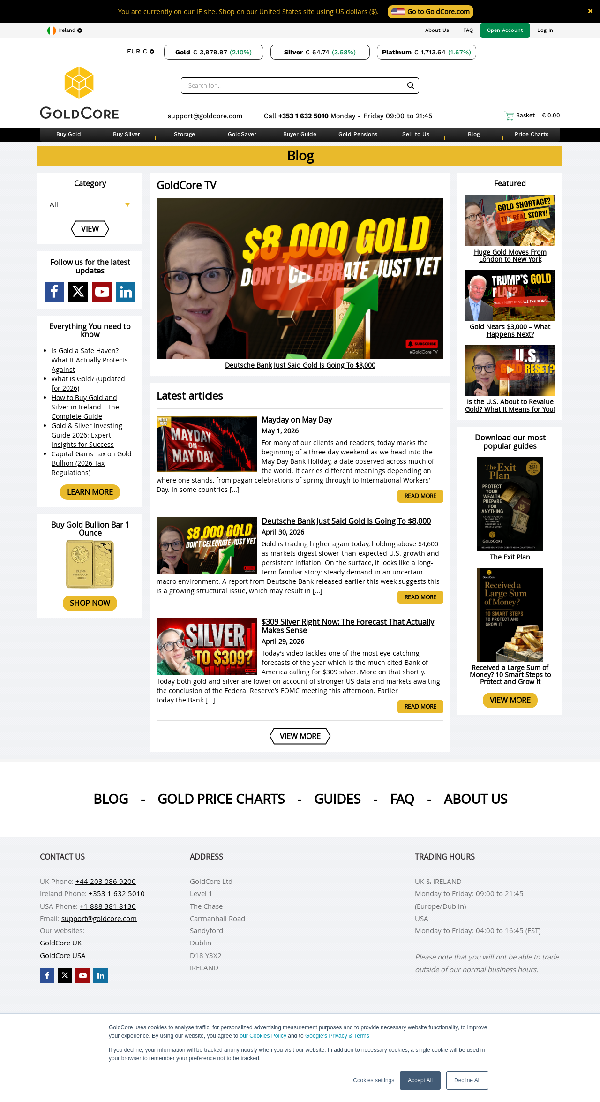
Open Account (505, 30)
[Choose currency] (140, 51)
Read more (420, 495)
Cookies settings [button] (373, 1080)
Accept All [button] (420, 1080)
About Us (437, 30)
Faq (402, 799)
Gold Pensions (357, 134)
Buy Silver (126, 134)
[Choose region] (64, 30)
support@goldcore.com (205, 116)
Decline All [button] (467, 1080)
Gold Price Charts (221, 799)
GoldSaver (242, 134)
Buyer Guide (299, 134)
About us (475, 799)
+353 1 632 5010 (304, 116)
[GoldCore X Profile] (78, 292)
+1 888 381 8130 (108, 906)
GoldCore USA (63, 955)
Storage (184, 134)
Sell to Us (415, 134)
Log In (545, 30)
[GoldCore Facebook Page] (54, 292)
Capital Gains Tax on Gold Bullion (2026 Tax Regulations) (92, 463)
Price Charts (531, 134)
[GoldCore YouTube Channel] (102, 292)
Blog (474, 134)
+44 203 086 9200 (105, 881)
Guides (337, 799)
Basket (532, 116)
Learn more (90, 492)
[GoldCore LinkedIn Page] (125, 292)
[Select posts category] (90, 204)
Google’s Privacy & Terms (337, 1036)
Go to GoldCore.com (430, 11)
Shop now (90, 603)
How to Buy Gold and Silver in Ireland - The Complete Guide (85, 407)
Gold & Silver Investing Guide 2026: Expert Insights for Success (87, 435)
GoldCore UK (61, 942)
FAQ (468, 30)
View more (510, 700)
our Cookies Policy (263, 1036)
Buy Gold (68, 134)
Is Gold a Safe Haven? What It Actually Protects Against (90, 360)
